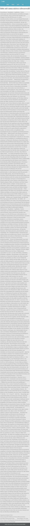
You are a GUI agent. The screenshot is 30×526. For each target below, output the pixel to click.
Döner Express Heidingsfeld (7, 520)
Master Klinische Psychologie (7, 521)
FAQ (22, 4)
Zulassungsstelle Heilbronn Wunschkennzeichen (12, 516)
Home (8, 4)
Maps (18, 4)
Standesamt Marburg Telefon (22, 520)
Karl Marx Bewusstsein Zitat (7, 518)
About (13, 4)
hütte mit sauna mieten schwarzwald (15, 8)
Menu (3, 1)
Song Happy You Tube (22, 518)
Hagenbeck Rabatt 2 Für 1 (6, 515)
